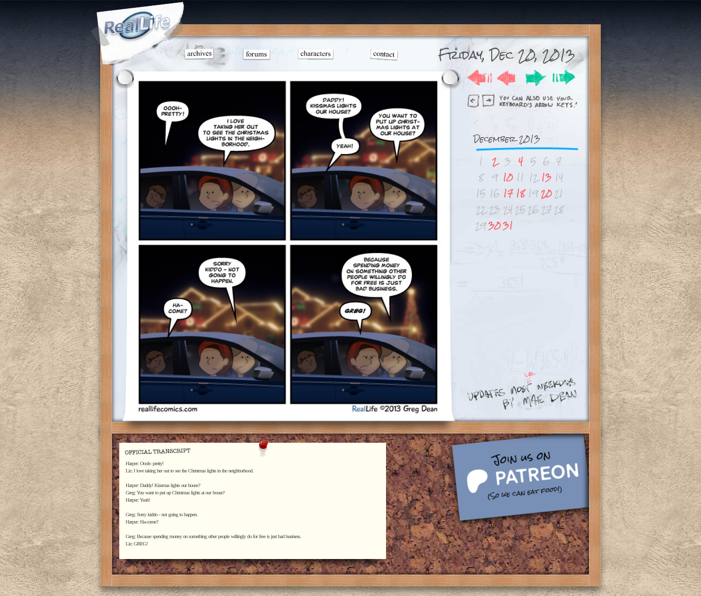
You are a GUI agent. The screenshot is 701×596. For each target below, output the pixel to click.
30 (494, 225)
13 (546, 177)
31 (508, 225)
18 (520, 193)
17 (508, 193)
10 (508, 177)
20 (546, 193)
